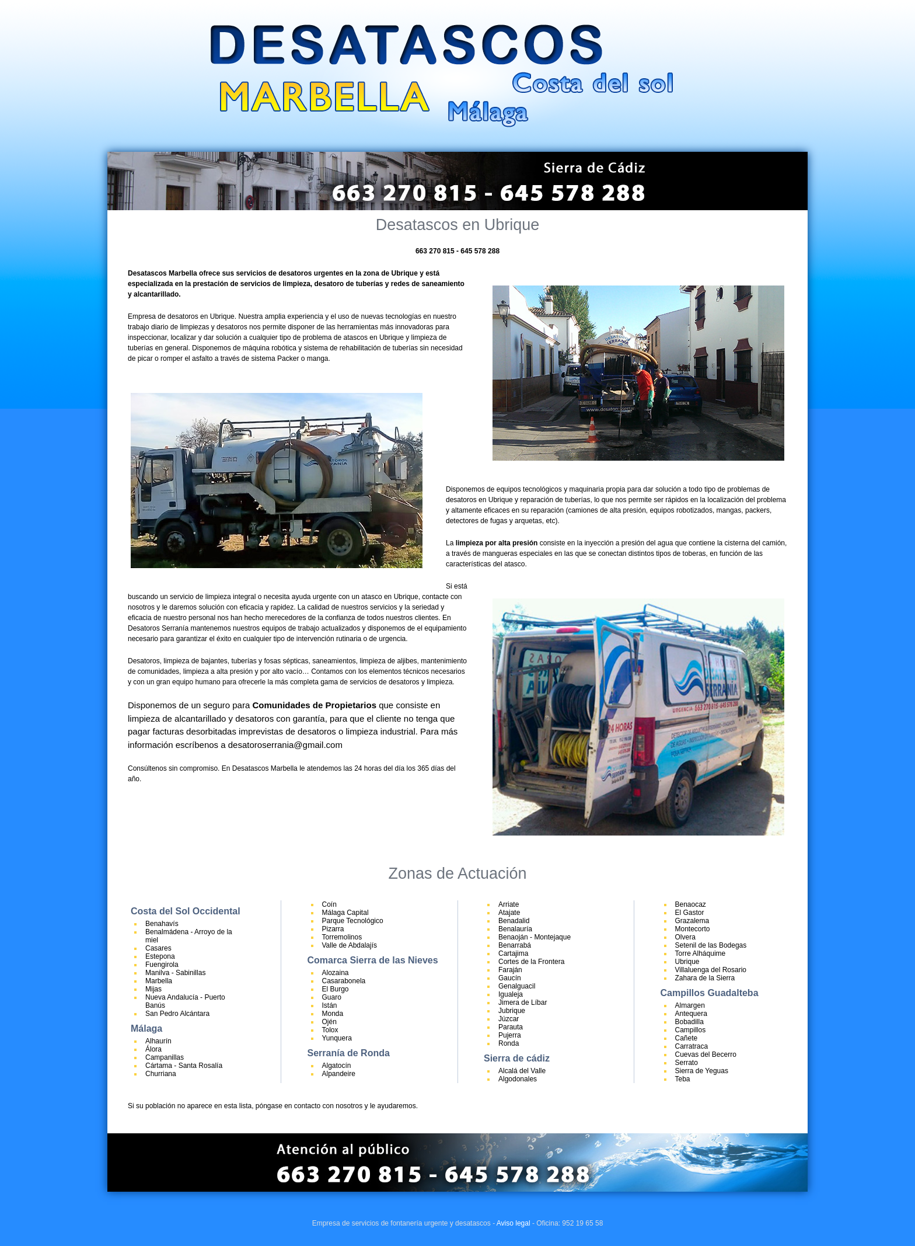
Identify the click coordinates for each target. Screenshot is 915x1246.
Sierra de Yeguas (701, 1071)
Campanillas (164, 1057)
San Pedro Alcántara (177, 1014)
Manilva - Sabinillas (175, 973)
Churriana (160, 1074)
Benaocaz (690, 904)
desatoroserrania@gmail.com (285, 745)
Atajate (509, 913)
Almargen (690, 1005)
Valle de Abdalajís (350, 945)
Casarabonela (344, 981)
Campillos (690, 1030)
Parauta (510, 1027)
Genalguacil (516, 986)
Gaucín (509, 978)
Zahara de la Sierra (705, 978)
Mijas (153, 989)
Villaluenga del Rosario (711, 970)
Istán (329, 1005)
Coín (329, 904)
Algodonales (517, 1079)
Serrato (686, 1063)
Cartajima (513, 953)
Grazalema (692, 921)
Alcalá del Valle (522, 1071)
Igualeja (510, 994)
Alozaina (335, 973)
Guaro (331, 997)
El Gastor (689, 913)
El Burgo (335, 989)
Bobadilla (689, 1022)
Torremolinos (342, 937)
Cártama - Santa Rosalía (183, 1065)
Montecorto (692, 929)
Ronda (508, 1043)
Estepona (160, 956)
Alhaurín (158, 1041)
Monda (333, 1014)
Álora (153, 1049)
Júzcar (508, 1019)
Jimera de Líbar (522, 1002)
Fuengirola (162, 964)
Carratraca (691, 1046)
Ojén (329, 1022)
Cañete (686, 1038)
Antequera (691, 1014)
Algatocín (336, 1065)
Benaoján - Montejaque (534, 937)
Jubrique (511, 1011)
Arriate (508, 904)
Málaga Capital (345, 913)
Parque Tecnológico (352, 921)
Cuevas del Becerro (705, 1054)
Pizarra (333, 929)
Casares (158, 948)
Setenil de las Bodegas (711, 945)
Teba (682, 1079)
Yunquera (337, 1038)
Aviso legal (513, 1223)
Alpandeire (338, 1074)
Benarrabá (514, 945)
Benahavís (162, 924)
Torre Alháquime (700, 953)
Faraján (510, 970)
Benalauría (515, 929)
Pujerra (509, 1035)
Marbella (158, 981)
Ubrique (687, 962)
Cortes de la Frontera (531, 962)
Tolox (330, 1030)
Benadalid (513, 921)
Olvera (685, 937)
